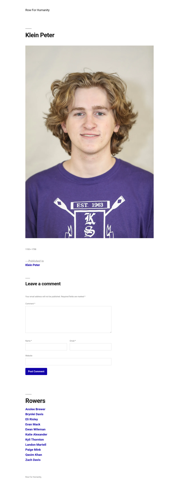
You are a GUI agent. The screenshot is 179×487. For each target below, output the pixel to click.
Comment (30, 303)
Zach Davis (33, 460)
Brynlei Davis (34, 414)
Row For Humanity (37, 10)
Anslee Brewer (35, 409)
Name (28, 341)
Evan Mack (32, 424)
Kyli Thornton (34, 439)
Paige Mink (33, 449)
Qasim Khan (33, 455)
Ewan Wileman (35, 429)
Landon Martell (35, 444)
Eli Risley (31, 419)
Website (28, 355)
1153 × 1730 (30, 249)
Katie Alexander (36, 434)
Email (73, 341)
